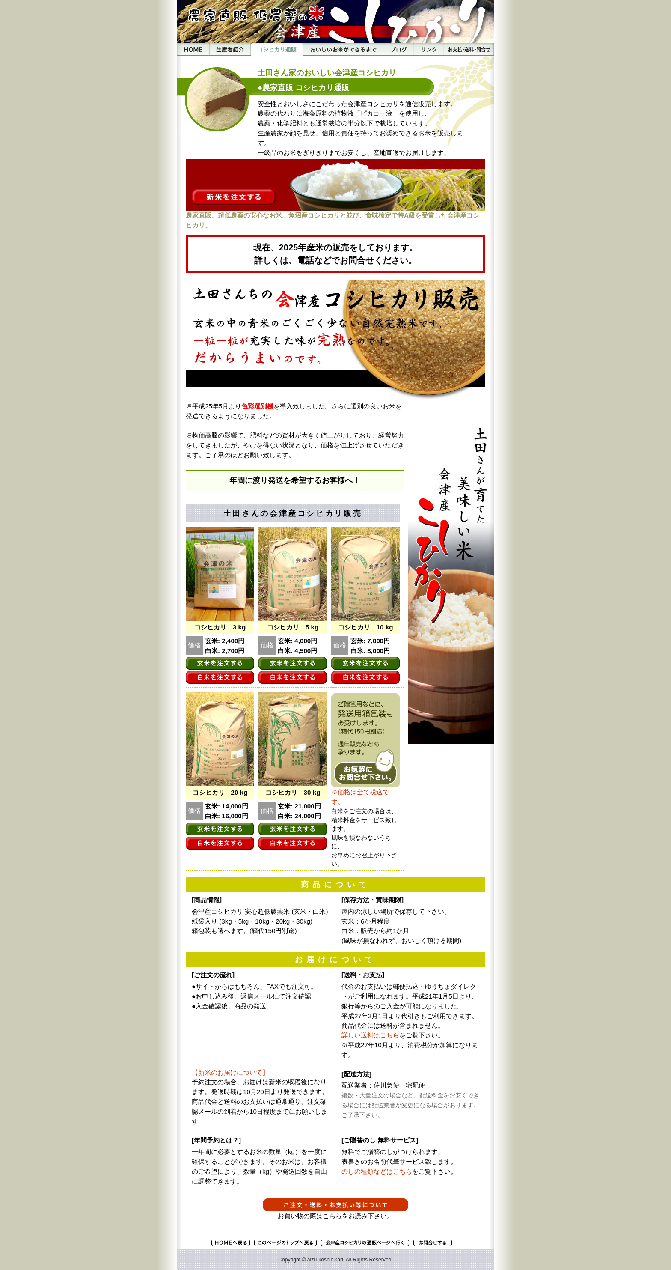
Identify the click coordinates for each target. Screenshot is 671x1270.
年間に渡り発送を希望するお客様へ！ (294, 480)
